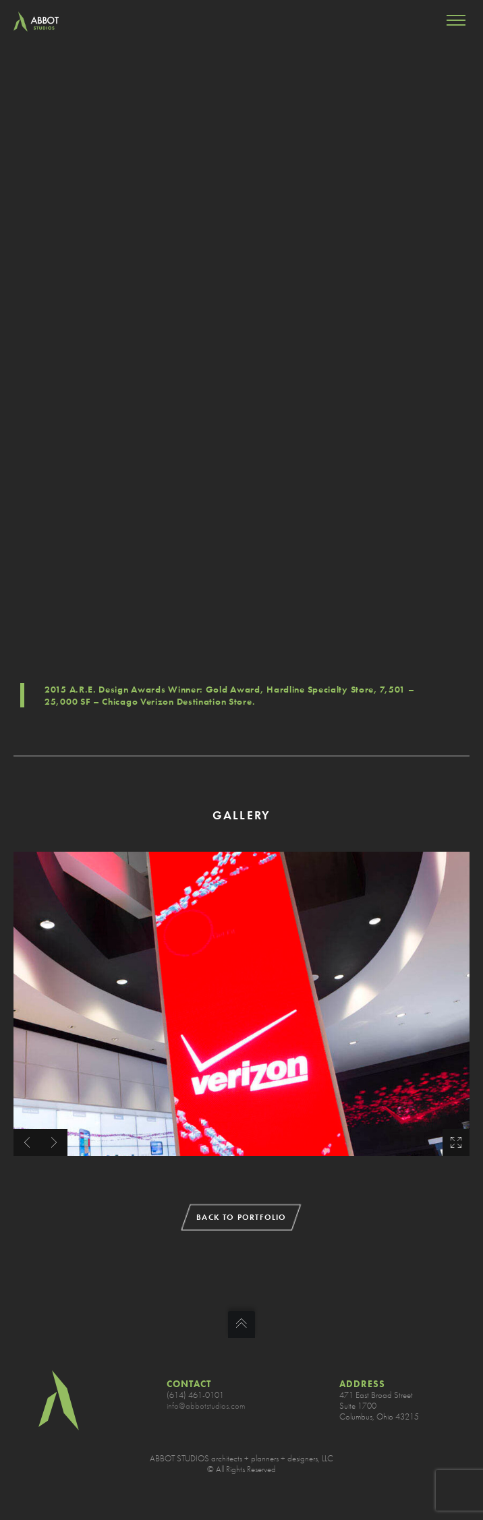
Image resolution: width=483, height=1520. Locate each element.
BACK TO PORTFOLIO (241, 1217)
